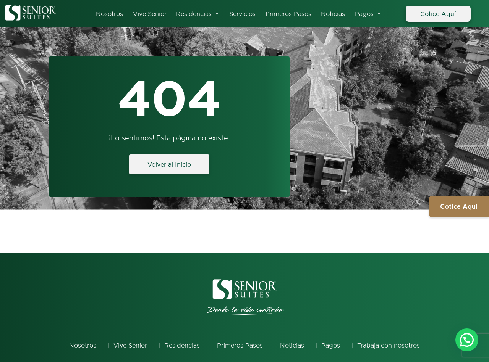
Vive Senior (150, 14)
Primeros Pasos (288, 14)
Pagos (364, 14)
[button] (467, 339)
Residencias (194, 14)
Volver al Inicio (169, 164)
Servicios (242, 14)
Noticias (333, 14)
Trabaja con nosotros (388, 345)
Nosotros (109, 14)
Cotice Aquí (438, 14)
